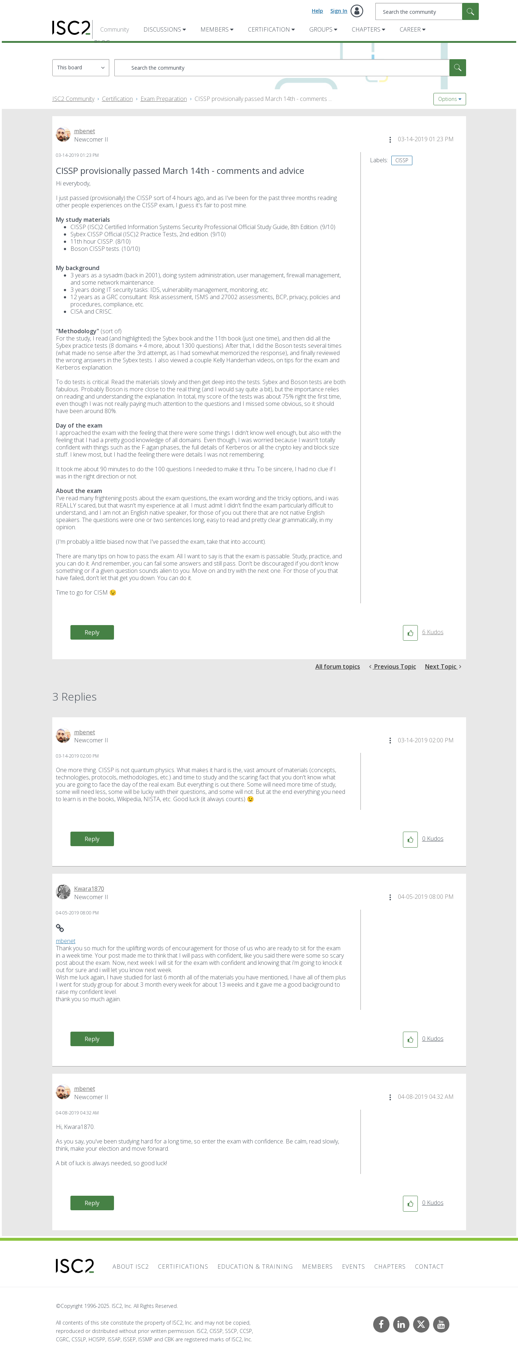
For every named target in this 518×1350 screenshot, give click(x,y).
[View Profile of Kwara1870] (89, 889)
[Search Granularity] (81, 68)
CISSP (401, 160)
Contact (429, 1267)
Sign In (338, 10)
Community (114, 29)
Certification (269, 29)
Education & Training (255, 1267)
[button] (390, 140)
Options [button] (447, 98)
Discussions (162, 29)
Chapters (366, 29)
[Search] (427, 11)
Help (317, 10)
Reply (92, 632)
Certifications (183, 1267)
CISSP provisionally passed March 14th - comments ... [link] (263, 99)
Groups (321, 29)
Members (214, 29)
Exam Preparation (163, 99)
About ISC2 (131, 1267)
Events (353, 1267)
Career (410, 29)
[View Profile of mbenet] (84, 131)
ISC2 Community (73, 99)
